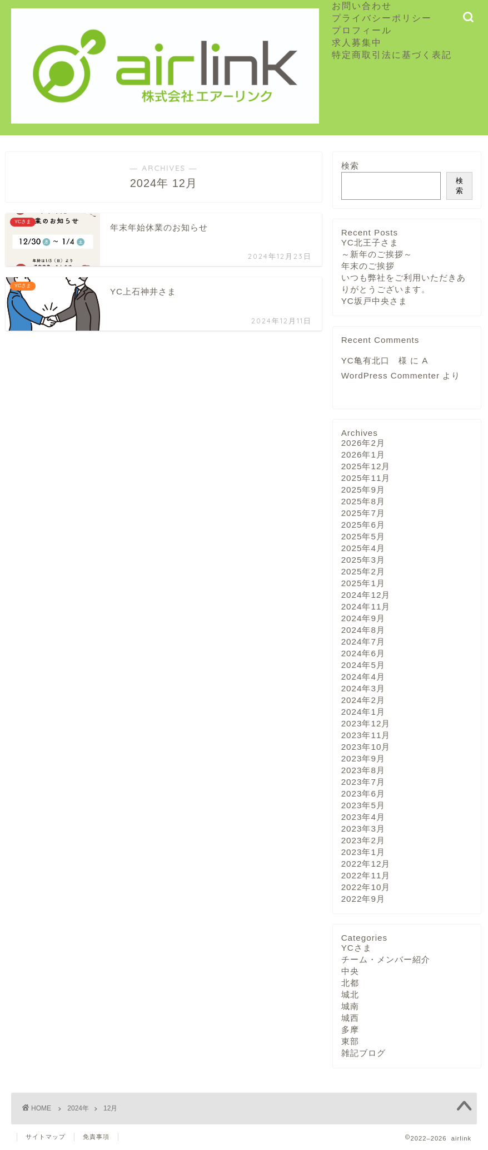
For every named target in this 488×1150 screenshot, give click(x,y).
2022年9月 (363, 898)
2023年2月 (363, 840)
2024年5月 (363, 665)
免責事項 (96, 1136)
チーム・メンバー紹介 (385, 959)
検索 (350, 165)
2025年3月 (363, 559)
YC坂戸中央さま (374, 301)
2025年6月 (363, 524)
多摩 (350, 1029)
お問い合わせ (362, 5)
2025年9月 (363, 489)
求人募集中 (362, 42)
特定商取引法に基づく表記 (392, 54)
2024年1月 (363, 711)
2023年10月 (366, 746)
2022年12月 (366, 863)
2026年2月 (363, 443)
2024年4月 (363, 676)
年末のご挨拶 (368, 266)
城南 (350, 1006)
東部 (350, 1041)
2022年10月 (366, 887)
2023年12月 (366, 723)
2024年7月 (363, 641)
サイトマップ (46, 1136)
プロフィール (362, 30)
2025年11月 (366, 478)
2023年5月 (363, 805)
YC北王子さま (370, 242)
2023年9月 (363, 758)
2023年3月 (363, 828)
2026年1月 (363, 454)
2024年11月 (366, 606)
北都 (350, 982)
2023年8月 (363, 770)
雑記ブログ (363, 1053)
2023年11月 (366, 735)
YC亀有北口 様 (374, 360)
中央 (350, 971)
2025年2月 (363, 571)
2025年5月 (363, 536)
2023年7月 (363, 782)
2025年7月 (363, 513)
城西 (350, 1018)
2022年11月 (366, 875)
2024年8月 (363, 630)
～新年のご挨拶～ (376, 254)
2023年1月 (363, 852)
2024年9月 (363, 618)
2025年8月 (363, 501)
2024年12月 (366, 594)
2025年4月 (363, 548)
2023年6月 (363, 793)
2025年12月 (366, 466)
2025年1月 (363, 583)
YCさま (356, 947)
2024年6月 (363, 653)
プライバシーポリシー (382, 17)
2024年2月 (363, 700)
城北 (350, 994)
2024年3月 (363, 688)
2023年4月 (363, 817)
